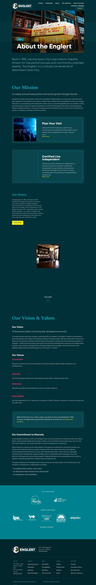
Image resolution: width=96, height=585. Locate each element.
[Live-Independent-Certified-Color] (23, 256)
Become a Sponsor (46, 527)
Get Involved (66, 3)
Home (20, 39)
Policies (58, 570)
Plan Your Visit (46, 573)
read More (17, 223)
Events (40, 3)
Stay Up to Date (78, 3)
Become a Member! (77, 6)
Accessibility (46, 567)
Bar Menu (45, 570)
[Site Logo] (22, 6)
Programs (49, 3)
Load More (48, 297)
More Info (46, 136)
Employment (60, 567)
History (58, 564)
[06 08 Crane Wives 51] (23, 282)
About (57, 3)
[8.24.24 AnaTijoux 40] (72, 256)
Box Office (45, 564)
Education (31, 567)
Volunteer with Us (76, 567)
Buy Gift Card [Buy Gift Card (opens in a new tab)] (75, 570)
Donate (73, 564)
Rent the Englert (33, 573)
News (58, 573)
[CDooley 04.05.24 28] (48, 282)
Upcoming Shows (33, 564)
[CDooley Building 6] (48, 256)
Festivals (30, 570)
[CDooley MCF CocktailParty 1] (72, 282)
